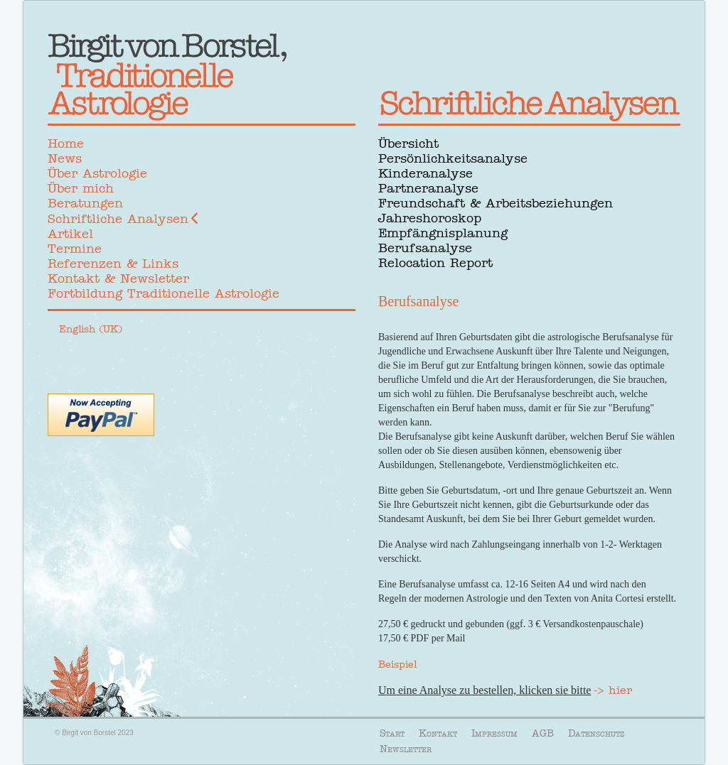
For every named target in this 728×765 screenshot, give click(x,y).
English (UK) (90, 328)
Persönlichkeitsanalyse (453, 158)
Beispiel (397, 664)
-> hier (613, 690)
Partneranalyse (428, 188)
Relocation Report (435, 263)
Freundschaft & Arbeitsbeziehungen (495, 203)
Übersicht (408, 143)
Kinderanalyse (425, 173)
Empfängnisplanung (443, 233)
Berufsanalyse (425, 248)
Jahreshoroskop (429, 218)
